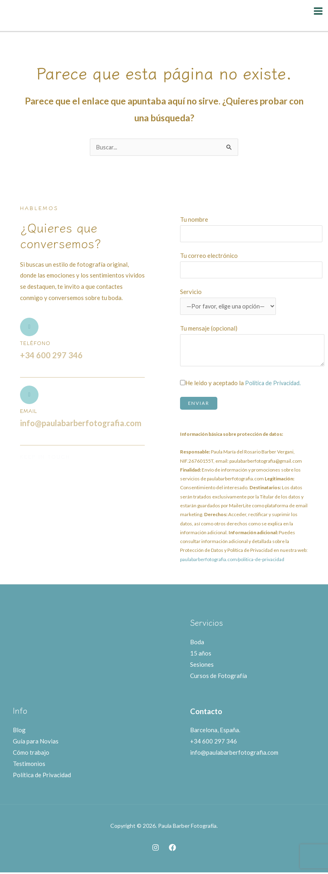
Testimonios (29, 764)
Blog (19, 731)
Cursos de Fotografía (218, 676)
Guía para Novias (36, 742)
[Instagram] (155, 848)
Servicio (229, 299)
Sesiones (202, 665)
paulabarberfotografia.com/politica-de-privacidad (232, 560)
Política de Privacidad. (274, 384)
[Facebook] (172, 848)
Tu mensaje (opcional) (252, 347)
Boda (197, 643)
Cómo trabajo (31, 754)
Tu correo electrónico (251, 263)
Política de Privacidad (42, 776)
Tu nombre (251, 227)
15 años (200, 654)
